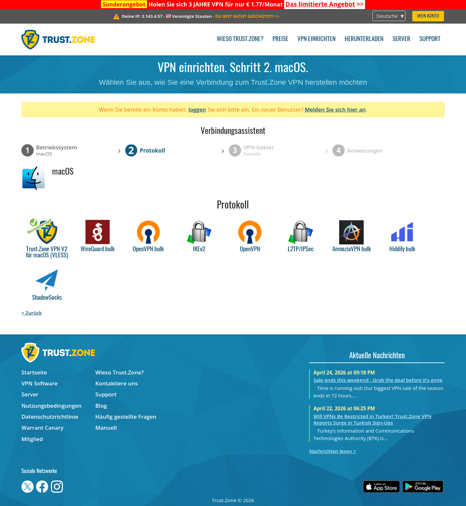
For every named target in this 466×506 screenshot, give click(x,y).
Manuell (106, 427)
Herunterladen (364, 39)
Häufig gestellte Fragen (126, 416)
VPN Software (39, 383)
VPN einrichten (316, 39)
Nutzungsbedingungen (51, 405)
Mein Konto (428, 16)
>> (324, 4)
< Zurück (31, 312)
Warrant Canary (42, 427)
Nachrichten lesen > (332, 451)
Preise (280, 39)
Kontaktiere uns (116, 383)
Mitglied (32, 439)
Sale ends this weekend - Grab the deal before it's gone (378, 380)
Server (401, 39)
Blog (101, 405)
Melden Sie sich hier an (335, 109)
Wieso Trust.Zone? (240, 39)
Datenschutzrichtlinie (49, 416)
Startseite (34, 372)
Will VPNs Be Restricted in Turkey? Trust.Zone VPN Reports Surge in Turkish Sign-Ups (373, 419)
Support (429, 39)
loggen (197, 109)
